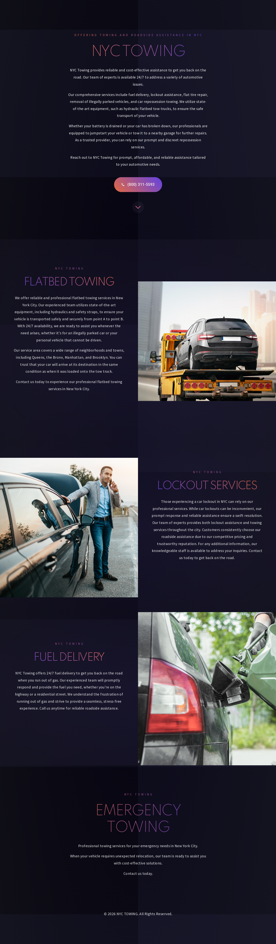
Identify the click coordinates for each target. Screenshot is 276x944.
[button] (138, 186)
